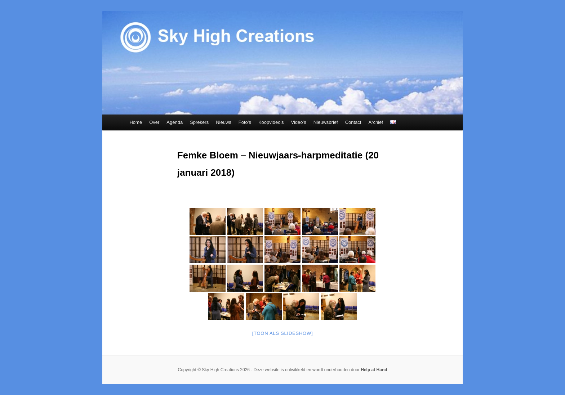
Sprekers (199, 122)
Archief (375, 122)
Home (135, 122)
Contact (353, 122)
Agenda (174, 122)
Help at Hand (374, 369)
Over (154, 122)
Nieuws (223, 122)
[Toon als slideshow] (282, 333)
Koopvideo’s (271, 122)
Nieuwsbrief (325, 122)
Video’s (298, 122)
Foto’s (245, 122)
